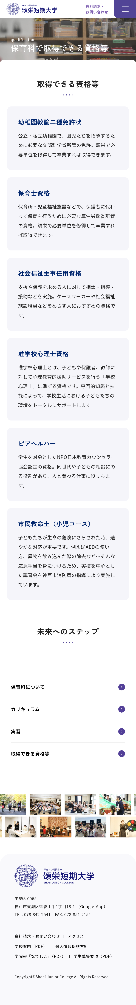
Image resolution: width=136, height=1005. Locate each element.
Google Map (92, 906)
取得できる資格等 (68, 753)
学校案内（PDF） (31, 946)
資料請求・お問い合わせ (37, 936)
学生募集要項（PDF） (93, 956)
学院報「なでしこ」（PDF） (40, 956)
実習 (68, 731)
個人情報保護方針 (71, 946)
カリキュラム (68, 709)
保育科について (68, 686)
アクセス (75, 936)
